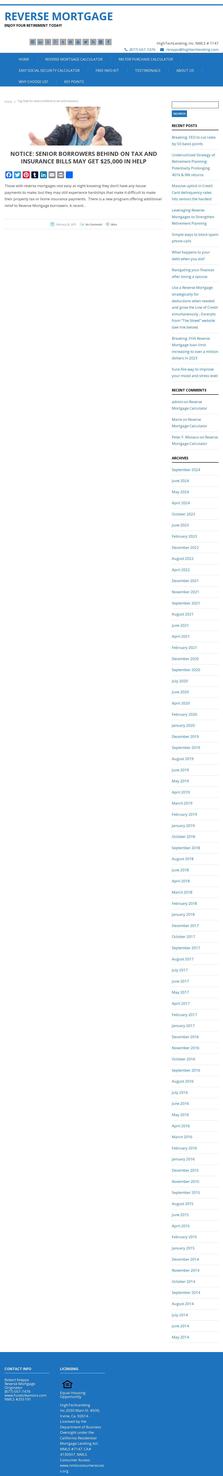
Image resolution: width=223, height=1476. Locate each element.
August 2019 (183, 758)
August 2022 (183, 558)
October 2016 (183, 1059)
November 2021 (185, 591)
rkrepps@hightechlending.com (192, 49)
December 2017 (185, 925)
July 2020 (180, 680)
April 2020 (181, 703)
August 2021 (183, 614)
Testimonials (147, 70)
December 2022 (185, 547)
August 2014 (183, 1303)
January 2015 (183, 1248)
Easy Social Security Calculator (49, 70)
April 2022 (181, 569)
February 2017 (184, 1014)
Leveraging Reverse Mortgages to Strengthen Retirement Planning (193, 217)
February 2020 (184, 714)
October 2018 (183, 836)
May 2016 (180, 1114)
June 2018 (180, 869)
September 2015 (186, 1192)
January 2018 (183, 914)
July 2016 (180, 1092)
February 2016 (184, 1148)
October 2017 (183, 936)
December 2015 (185, 1170)
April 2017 (181, 1003)
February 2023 (184, 536)
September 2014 (186, 1292)
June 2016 (180, 1103)
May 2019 (180, 780)
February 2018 (184, 903)
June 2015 (180, 1214)
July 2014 (180, 1314)
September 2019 (186, 747)
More (114, 224)
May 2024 (180, 491)
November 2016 (185, 1047)
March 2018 (182, 892)
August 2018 (183, 858)
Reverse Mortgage (59, 16)
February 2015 (184, 1236)
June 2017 (180, 981)
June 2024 (180, 480)
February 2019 (184, 814)
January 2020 (183, 725)
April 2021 (181, 636)
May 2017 (180, 992)
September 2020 (186, 669)
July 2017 (180, 969)
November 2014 (185, 1270)
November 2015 (185, 1181)
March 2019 (182, 803)
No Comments (93, 224)
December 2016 (185, 1036)
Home (24, 59)
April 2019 (181, 792)
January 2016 (183, 1159)
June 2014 (180, 1325)
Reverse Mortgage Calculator (74, 59)
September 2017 (186, 947)
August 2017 (183, 958)
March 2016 (182, 1136)
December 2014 (185, 1259)
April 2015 (181, 1225)
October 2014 (183, 1281)
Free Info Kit (107, 70)
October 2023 (183, 514)
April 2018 (181, 880)
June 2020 (180, 691)
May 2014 (180, 1337)
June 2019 (180, 769)
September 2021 (186, 603)
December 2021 (185, 580)
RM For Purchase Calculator (146, 59)
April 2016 (181, 1125)
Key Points (74, 81)
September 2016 (186, 1070)
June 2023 (180, 525)
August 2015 (183, 1203)
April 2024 (181, 502)
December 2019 (185, 736)
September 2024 (186, 469)
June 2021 (180, 625)
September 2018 (186, 847)
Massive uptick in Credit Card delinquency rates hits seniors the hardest (192, 192)
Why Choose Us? (33, 81)
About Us (185, 70)
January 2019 (183, 825)
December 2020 (185, 658)
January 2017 (183, 1025)
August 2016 (183, 1081)
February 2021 (184, 647)
